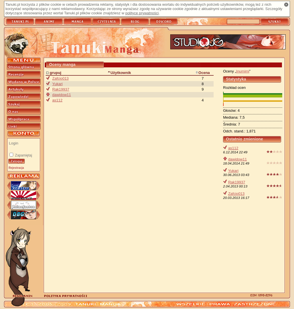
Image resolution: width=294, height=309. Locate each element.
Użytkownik (119, 73)
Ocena (203, 73)
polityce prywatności (141, 13)
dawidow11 (237, 159)
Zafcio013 (236, 193)
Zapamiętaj (23, 155)
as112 (233, 148)
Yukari (233, 171)
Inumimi (242, 71)
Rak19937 (236, 182)
